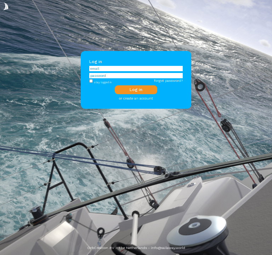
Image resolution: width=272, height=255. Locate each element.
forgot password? (168, 80)
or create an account (136, 98)
